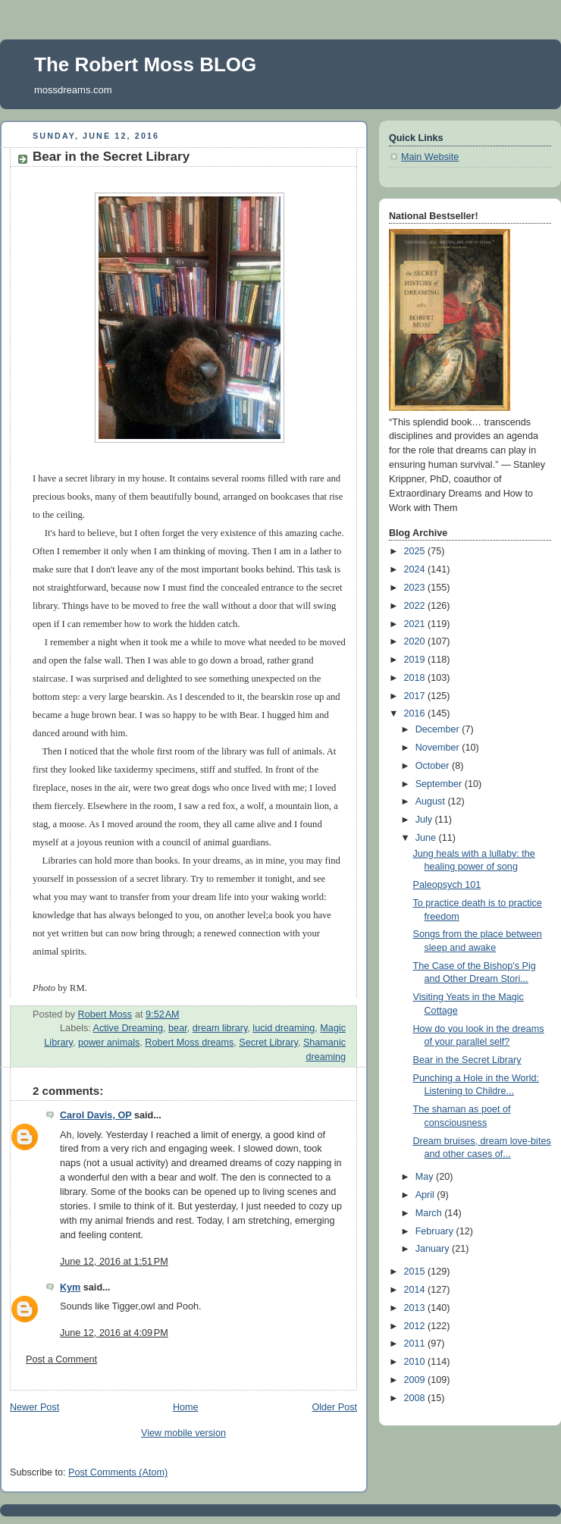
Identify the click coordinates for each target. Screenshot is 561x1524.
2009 (416, 1380)
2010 (416, 1361)
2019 (416, 659)
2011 (416, 1343)
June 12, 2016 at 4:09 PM (114, 1333)
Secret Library (268, 1042)
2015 (416, 1271)
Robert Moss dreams (189, 1042)
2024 (416, 569)
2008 (416, 1398)
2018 (416, 678)
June (427, 838)
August (431, 801)
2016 (416, 713)
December (438, 729)
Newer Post (34, 1407)
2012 (416, 1326)
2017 (416, 696)
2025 (416, 551)
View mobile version (183, 1433)
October (433, 765)
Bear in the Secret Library (467, 1060)
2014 (416, 1289)
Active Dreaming (128, 1028)
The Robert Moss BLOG (145, 64)
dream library (220, 1028)
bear (177, 1028)
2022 (416, 606)
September (440, 784)
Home (186, 1407)
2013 (416, 1308)
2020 (416, 641)
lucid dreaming (283, 1028)
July (425, 819)
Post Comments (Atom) (118, 1472)
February (435, 1231)
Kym (70, 1287)
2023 (416, 587)
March (430, 1213)
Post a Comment (61, 1359)
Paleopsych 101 (447, 885)
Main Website (430, 157)
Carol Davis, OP (95, 1115)
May (425, 1176)
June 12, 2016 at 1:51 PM (114, 1261)
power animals (108, 1042)
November (438, 747)
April (426, 1195)
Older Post (334, 1407)
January (433, 1248)
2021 (416, 624)
